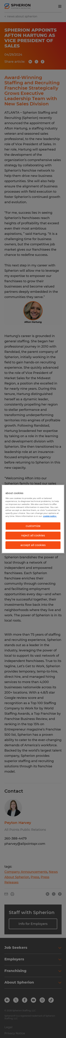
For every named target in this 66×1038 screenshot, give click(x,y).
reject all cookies (33, 535)
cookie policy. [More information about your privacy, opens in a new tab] (50, 516)
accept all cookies (33, 545)
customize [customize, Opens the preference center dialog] (33, 526)
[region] (33, 519)
